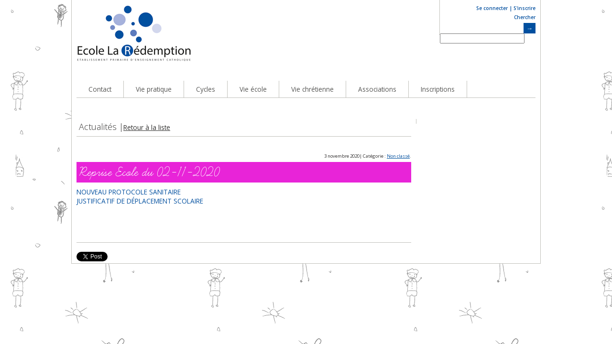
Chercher (525, 17)
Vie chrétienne (312, 89)
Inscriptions (438, 89)
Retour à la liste (146, 127)
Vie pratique (154, 89)
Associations (377, 89)
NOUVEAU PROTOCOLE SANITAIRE (128, 191)
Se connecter (492, 8)
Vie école (253, 89)
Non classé (398, 156)
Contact (99, 89)
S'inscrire (525, 8)
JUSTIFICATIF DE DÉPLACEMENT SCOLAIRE (139, 200)
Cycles (205, 89)
